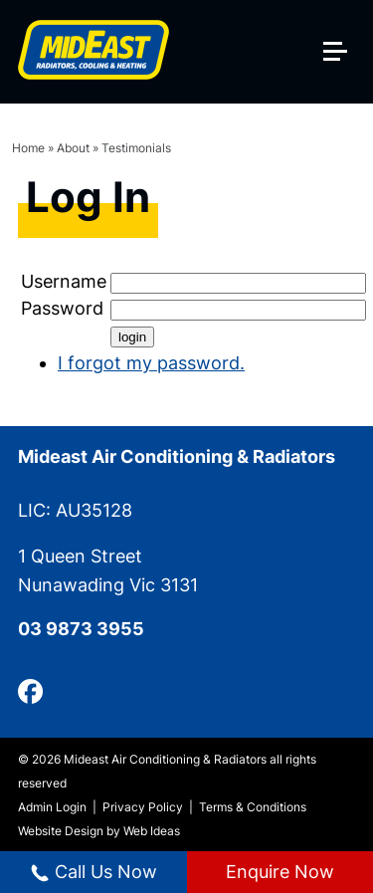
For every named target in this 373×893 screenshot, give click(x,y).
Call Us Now (93, 872)
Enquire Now (280, 871)
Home (28, 147)
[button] (343, 21)
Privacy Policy (142, 806)
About (73, 147)
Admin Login (52, 806)
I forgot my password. (151, 362)
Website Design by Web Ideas (99, 830)
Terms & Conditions (252, 806)
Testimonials (136, 147)
